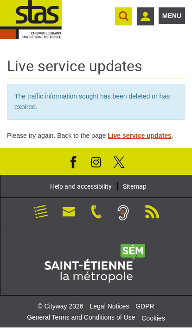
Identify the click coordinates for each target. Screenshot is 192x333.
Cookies (153, 318)
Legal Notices (109, 306)
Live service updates (140, 135)
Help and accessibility (81, 186)
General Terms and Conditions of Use (81, 317)
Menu (171, 15)
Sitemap (135, 186)
